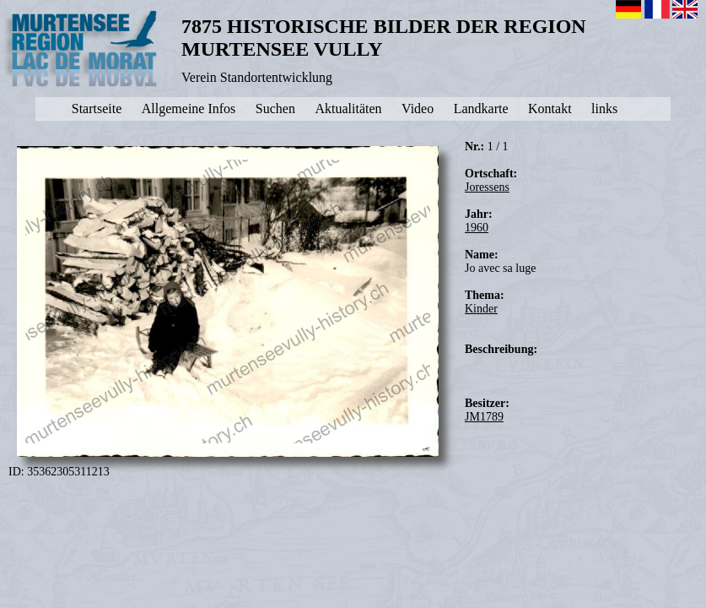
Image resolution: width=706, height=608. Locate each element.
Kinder (481, 308)
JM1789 (484, 416)
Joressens (487, 187)
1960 (476, 227)
